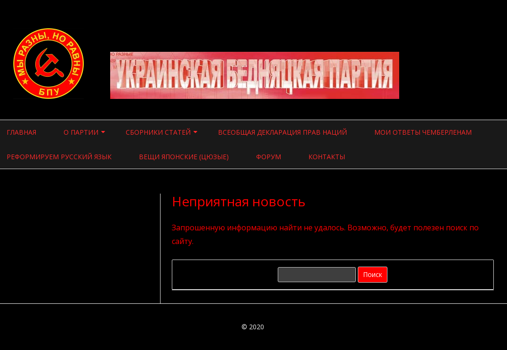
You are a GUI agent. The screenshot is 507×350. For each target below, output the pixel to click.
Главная (21, 132)
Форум (268, 156)
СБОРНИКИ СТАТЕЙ (158, 132)
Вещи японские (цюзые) (184, 156)
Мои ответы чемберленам (423, 132)
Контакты (326, 156)
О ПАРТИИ (81, 132)
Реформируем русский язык (59, 156)
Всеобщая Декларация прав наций (282, 132)
